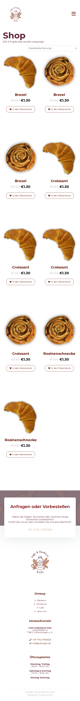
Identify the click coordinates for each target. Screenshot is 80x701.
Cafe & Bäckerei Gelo (44, 692)
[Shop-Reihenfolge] (51, 48)
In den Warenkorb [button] (22, 109)
